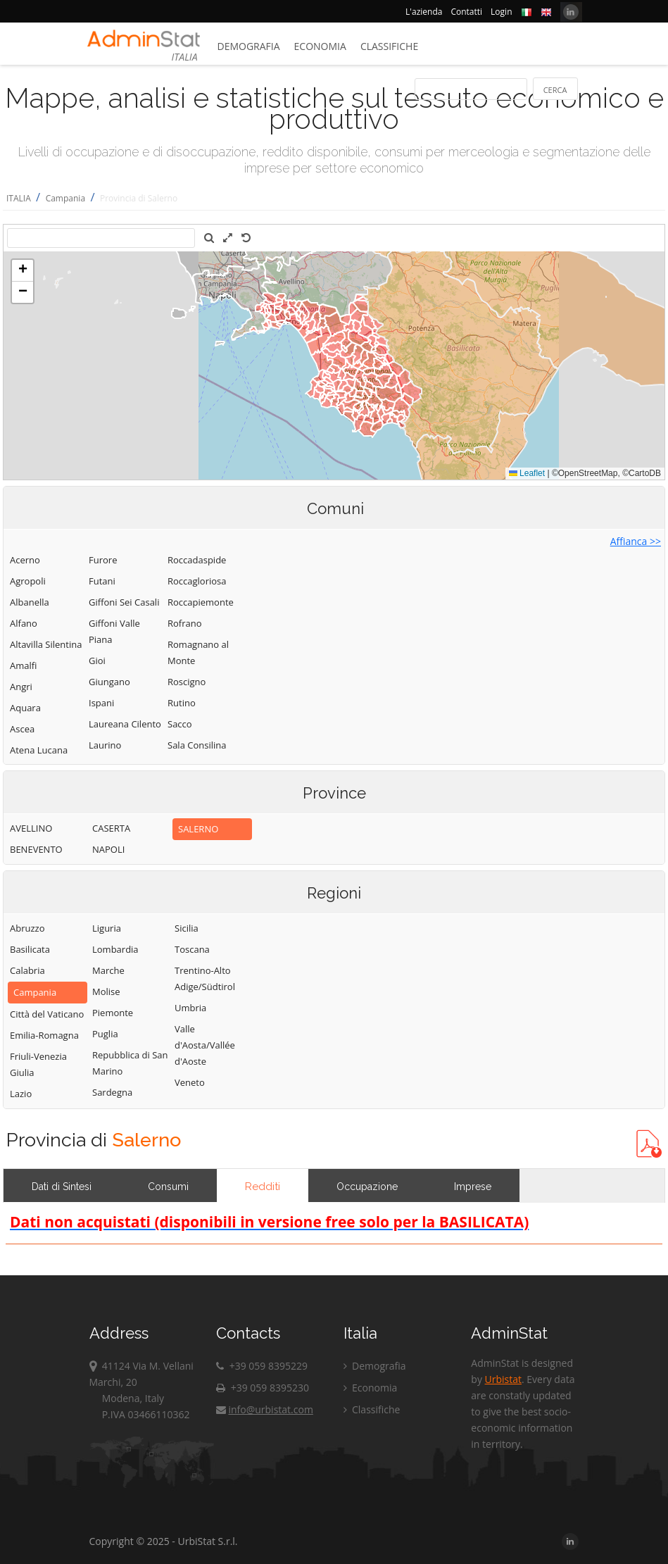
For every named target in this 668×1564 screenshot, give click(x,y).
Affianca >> (635, 541)
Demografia (249, 46)
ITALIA (18, 198)
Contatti (466, 12)
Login (501, 12)
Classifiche (389, 46)
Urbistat (503, 1379)
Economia (320, 46)
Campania (65, 198)
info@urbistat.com (264, 1409)
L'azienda (423, 12)
